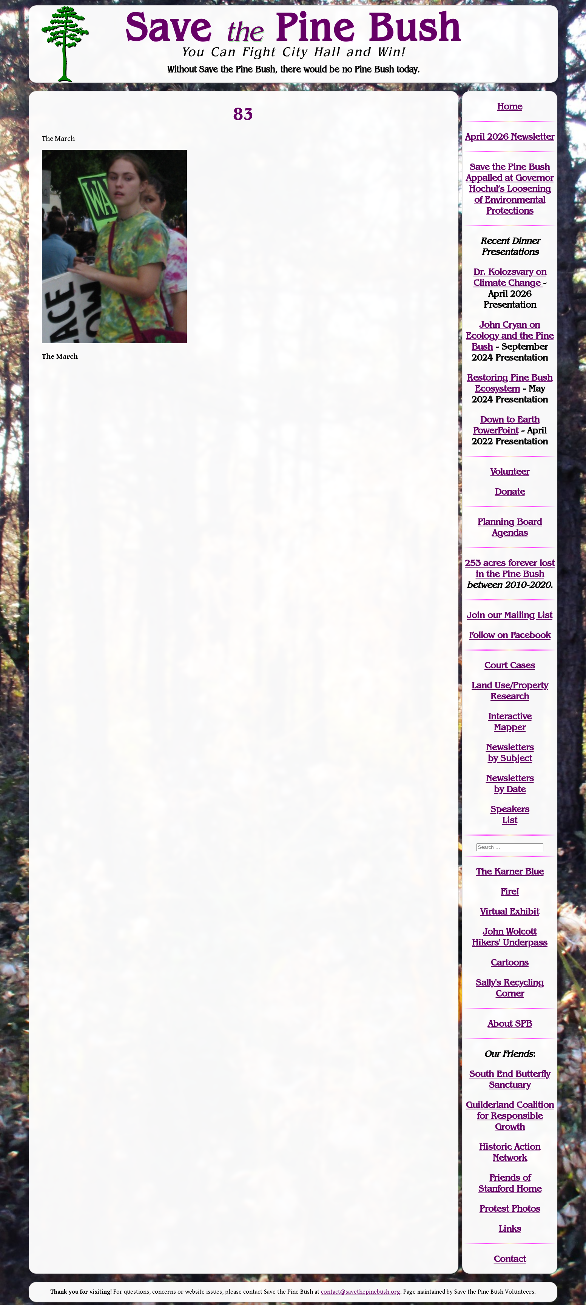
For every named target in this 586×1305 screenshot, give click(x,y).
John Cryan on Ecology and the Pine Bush (510, 335)
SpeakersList (509, 814)
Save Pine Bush (293, 26)
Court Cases (509, 665)
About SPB (510, 1023)
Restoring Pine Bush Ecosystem (509, 383)
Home (509, 106)
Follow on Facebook (510, 634)
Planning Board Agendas (510, 527)
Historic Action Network (509, 1152)
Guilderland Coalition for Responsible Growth (510, 1115)
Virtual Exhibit (509, 911)
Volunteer (509, 471)
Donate (510, 491)
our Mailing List (518, 614)
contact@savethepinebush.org (360, 1292)
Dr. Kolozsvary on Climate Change (509, 277)
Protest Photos (510, 1208)
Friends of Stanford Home (509, 1183)
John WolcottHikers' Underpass (509, 937)
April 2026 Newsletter (509, 136)
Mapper (510, 727)
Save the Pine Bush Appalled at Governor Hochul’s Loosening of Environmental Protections (510, 188)
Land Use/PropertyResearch (510, 691)
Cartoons (510, 962)
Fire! (510, 891)
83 (243, 113)
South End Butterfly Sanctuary (509, 1079)
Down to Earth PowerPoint (506, 425)
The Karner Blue (510, 871)
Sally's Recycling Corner (510, 988)
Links (510, 1228)
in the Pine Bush (515, 568)
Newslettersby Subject (510, 753)
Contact (510, 1258)
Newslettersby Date (510, 783)
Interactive (510, 716)
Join (476, 614)
